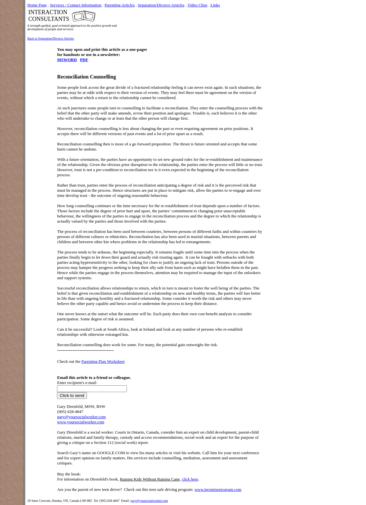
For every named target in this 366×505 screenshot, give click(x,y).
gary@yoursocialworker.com (149, 500)
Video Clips (197, 5)
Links (215, 5)
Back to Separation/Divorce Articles (50, 38)
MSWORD (67, 59)
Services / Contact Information (75, 5)
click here (190, 479)
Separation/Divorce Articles (161, 5)
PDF (84, 59)
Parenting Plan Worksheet (103, 361)
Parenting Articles (120, 5)
